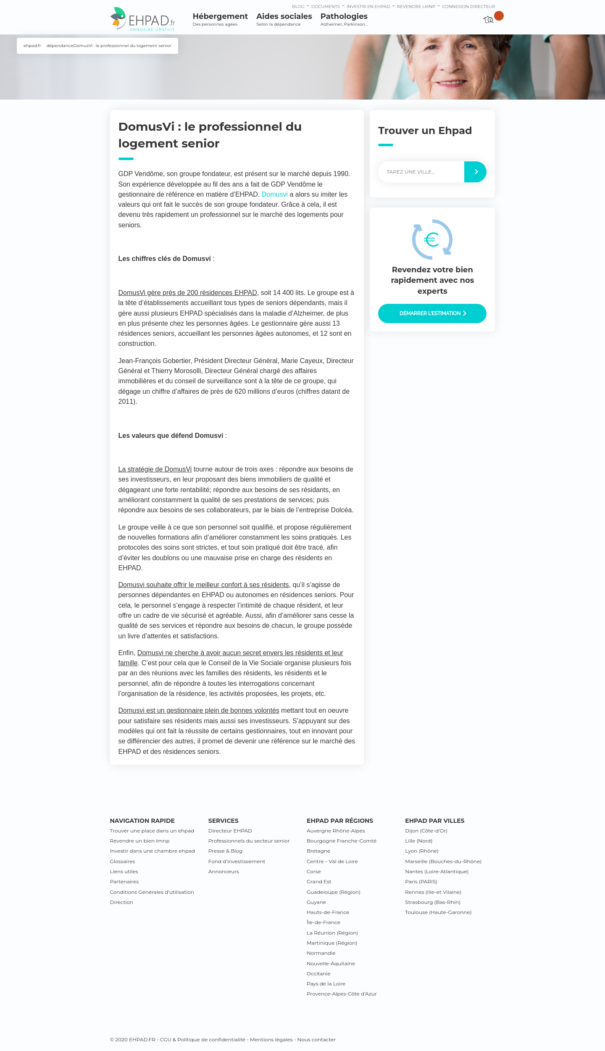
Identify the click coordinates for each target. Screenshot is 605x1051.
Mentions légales (271, 1039)
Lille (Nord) (418, 841)
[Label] (421, 171)
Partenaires (124, 881)
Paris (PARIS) (421, 881)
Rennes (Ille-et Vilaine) (433, 892)
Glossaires (122, 861)
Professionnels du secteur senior (249, 841)
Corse (314, 871)
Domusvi (275, 194)
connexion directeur (468, 6)
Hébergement (220, 19)
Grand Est (319, 881)
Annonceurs (223, 871)
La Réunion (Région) (332, 933)
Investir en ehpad (368, 6)
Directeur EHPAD (230, 830)
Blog (298, 6)
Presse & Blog (225, 851)
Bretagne (318, 851)
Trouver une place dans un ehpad (152, 830)
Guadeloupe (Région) (333, 892)
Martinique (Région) (332, 943)
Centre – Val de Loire (332, 861)
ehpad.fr (32, 45)
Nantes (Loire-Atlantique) (436, 871)
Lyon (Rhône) (422, 851)
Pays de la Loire (326, 983)
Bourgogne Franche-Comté (341, 841)
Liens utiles (124, 871)
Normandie (321, 953)
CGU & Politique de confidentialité (202, 1039)
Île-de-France (323, 922)
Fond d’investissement (237, 861)
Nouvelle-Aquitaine (331, 963)
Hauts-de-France (328, 912)
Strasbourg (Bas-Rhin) (432, 902)
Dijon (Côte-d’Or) (426, 830)
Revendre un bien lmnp (140, 841)
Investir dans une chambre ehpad (152, 851)
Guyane (316, 902)
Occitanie (319, 973)
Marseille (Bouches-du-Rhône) (443, 861)
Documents (325, 6)
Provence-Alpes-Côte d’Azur (342, 993)
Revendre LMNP (416, 6)
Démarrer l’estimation (433, 313)
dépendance (60, 45)
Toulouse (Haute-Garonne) (438, 912)
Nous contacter (316, 1039)
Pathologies (344, 19)
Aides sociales (284, 19)
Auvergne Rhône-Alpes (336, 830)
